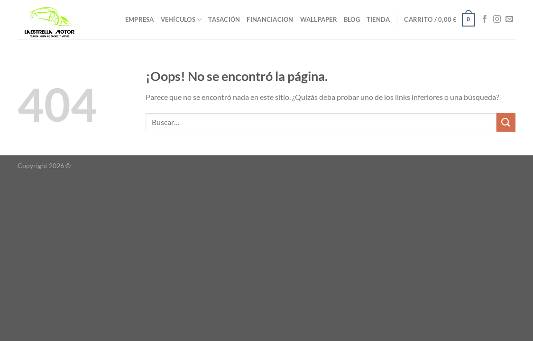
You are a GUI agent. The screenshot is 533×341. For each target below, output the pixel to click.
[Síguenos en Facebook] (484, 19)
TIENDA (378, 19)
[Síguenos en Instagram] (497, 19)
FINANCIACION (270, 19)
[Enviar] (505, 122)
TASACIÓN (224, 19)
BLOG (352, 19)
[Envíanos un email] (509, 19)
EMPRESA (139, 19)
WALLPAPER (318, 19)
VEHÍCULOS (181, 19)
